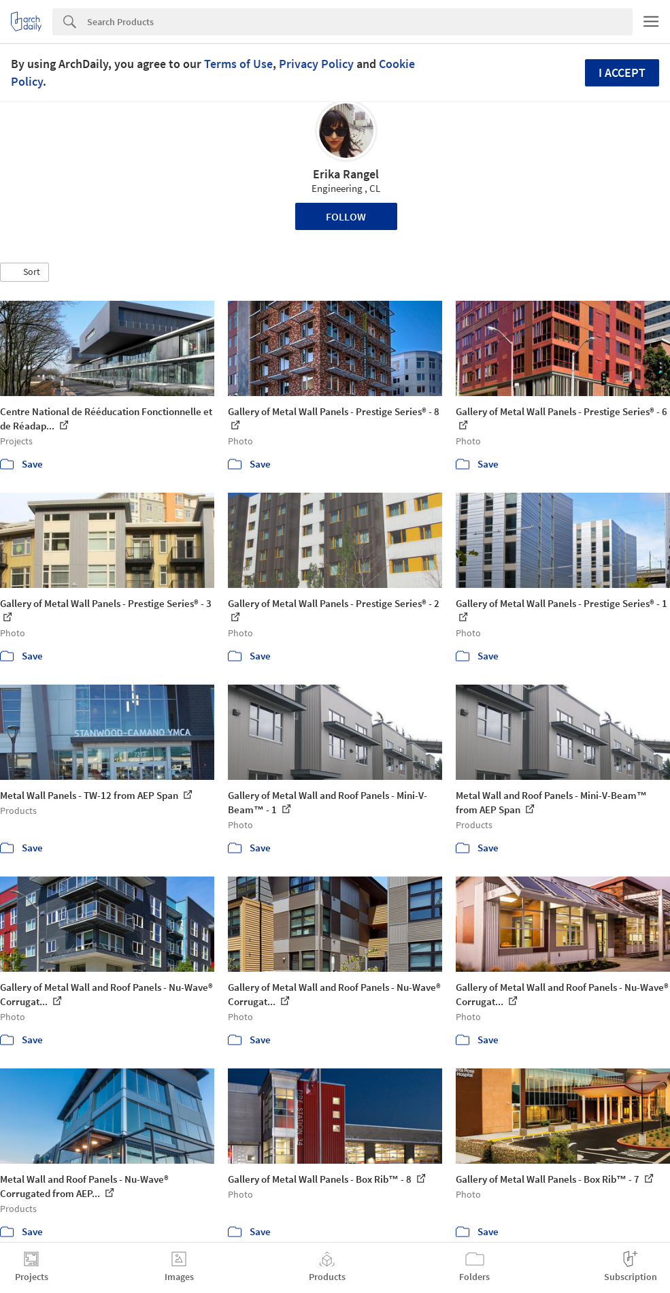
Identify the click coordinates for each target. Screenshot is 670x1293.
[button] (24, 272)
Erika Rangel (346, 174)
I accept (622, 72)
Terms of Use (238, 63)
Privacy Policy (316, 63)
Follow (346, 216)
